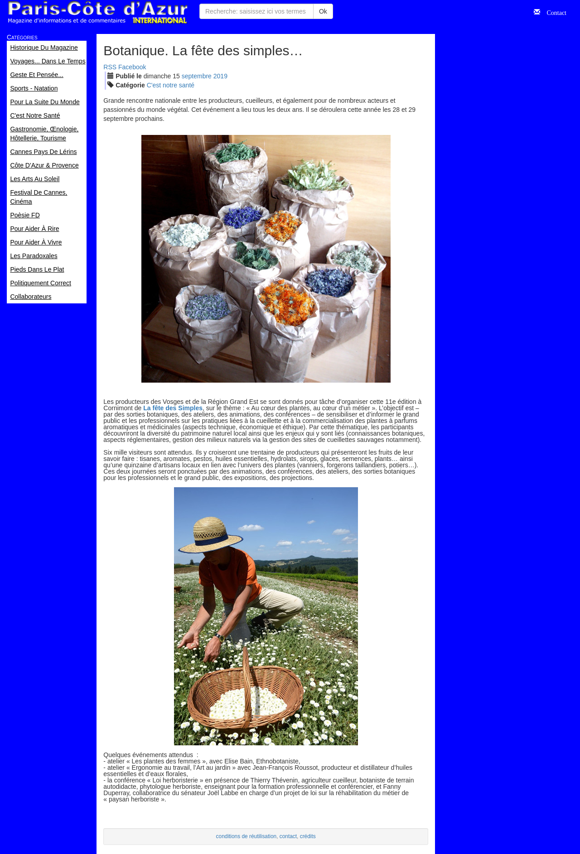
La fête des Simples (173, 408)
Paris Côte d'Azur (97, 12)
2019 (220, 76)
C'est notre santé (170, 85)
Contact (553, 11)
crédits (308, 836)
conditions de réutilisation (246, 836)
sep (197, 76)
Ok (323, 11)
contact (288, 836)
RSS (109, 67)
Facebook (132, 67)
